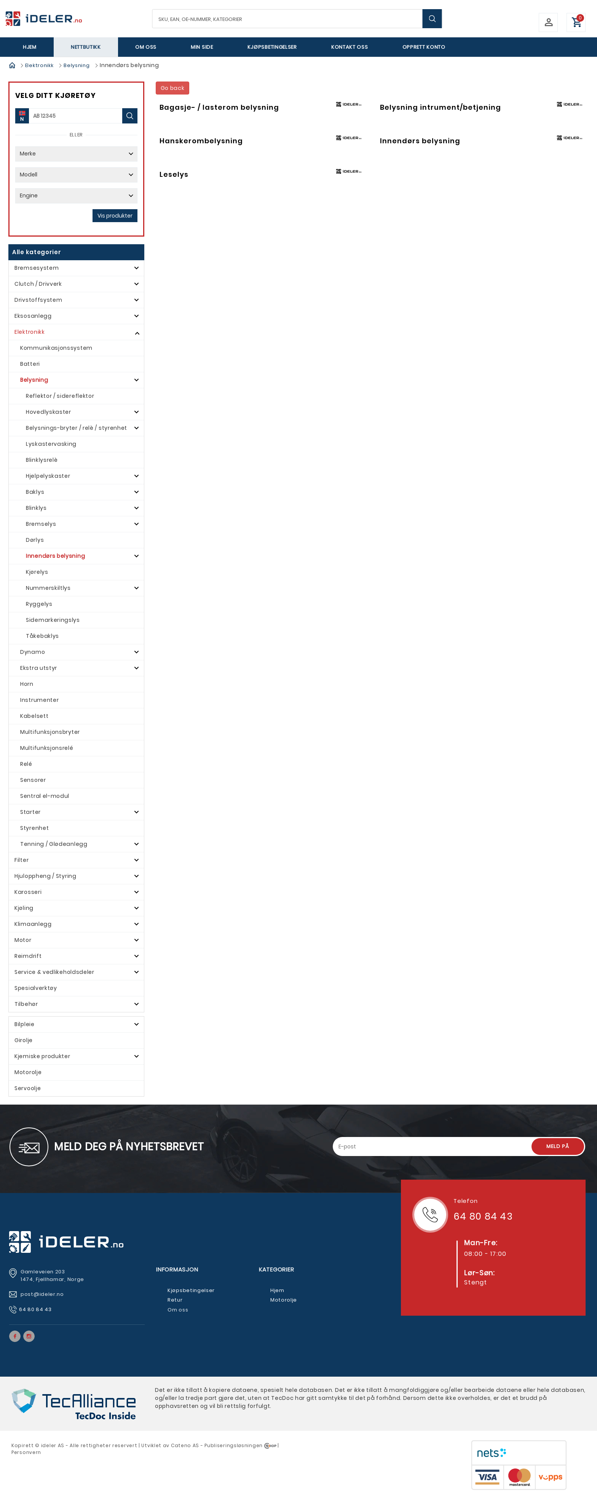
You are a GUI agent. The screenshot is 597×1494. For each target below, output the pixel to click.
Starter (30, 812)
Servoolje (27, 1088)
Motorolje (28, 1072)
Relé (26, 764)
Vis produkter (114, 215)
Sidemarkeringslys (53, 620)
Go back (173, 88)
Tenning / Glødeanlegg (54, 844)
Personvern (26, 1452)
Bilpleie (24, 1024)
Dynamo (32, 652)
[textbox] (297, 18)
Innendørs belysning (55, 556)
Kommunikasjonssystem (56, 348)
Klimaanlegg (33, 924)
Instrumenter (39, 700)
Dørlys (35, 540)
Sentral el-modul (44, 796)
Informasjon (177, 1269)
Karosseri (28, 892)
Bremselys (41, 524)
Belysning (76, 65)
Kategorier (276, 1269)
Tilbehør (26, 1004)
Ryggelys (39, 604)
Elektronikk (39, 65)
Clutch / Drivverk (38, 284)
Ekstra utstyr (38, 668)
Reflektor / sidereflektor (60, 396)
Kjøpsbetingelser (272, 47)
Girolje (23, 1040)
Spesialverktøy (35, 988)
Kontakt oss (349, 47)
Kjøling (24, 908)
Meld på (557, 1146)
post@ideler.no (43, 1294)
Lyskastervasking (51, 444)
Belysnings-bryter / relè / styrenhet (76, 428)
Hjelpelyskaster (48, 476)
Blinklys (36, 508)
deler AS (53, 1445)
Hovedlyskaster (48, 412)
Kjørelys (37, 572)
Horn (27, 684)
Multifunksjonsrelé (46, 748)
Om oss (145, 47)
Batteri (30, 364)
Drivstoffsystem (38, 300)
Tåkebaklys (42, 636)
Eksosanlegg (33, 316)
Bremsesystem (36, 268)
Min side (202, 47)
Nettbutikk (86, 47)
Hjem (30, 47)
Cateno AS (185, 1445)
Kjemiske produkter (42, 1056)
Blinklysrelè (41, 460)
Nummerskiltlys (48, 588)
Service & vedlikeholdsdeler (54, 972)
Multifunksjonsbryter (50, 732)
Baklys (35, 492)
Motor (23, 940)
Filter (21, 860)
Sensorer (33, 780)
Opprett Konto (423, 47)
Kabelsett (34, 716)
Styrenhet (34, 828)
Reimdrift (28, 956)
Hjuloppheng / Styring (45, 876)
